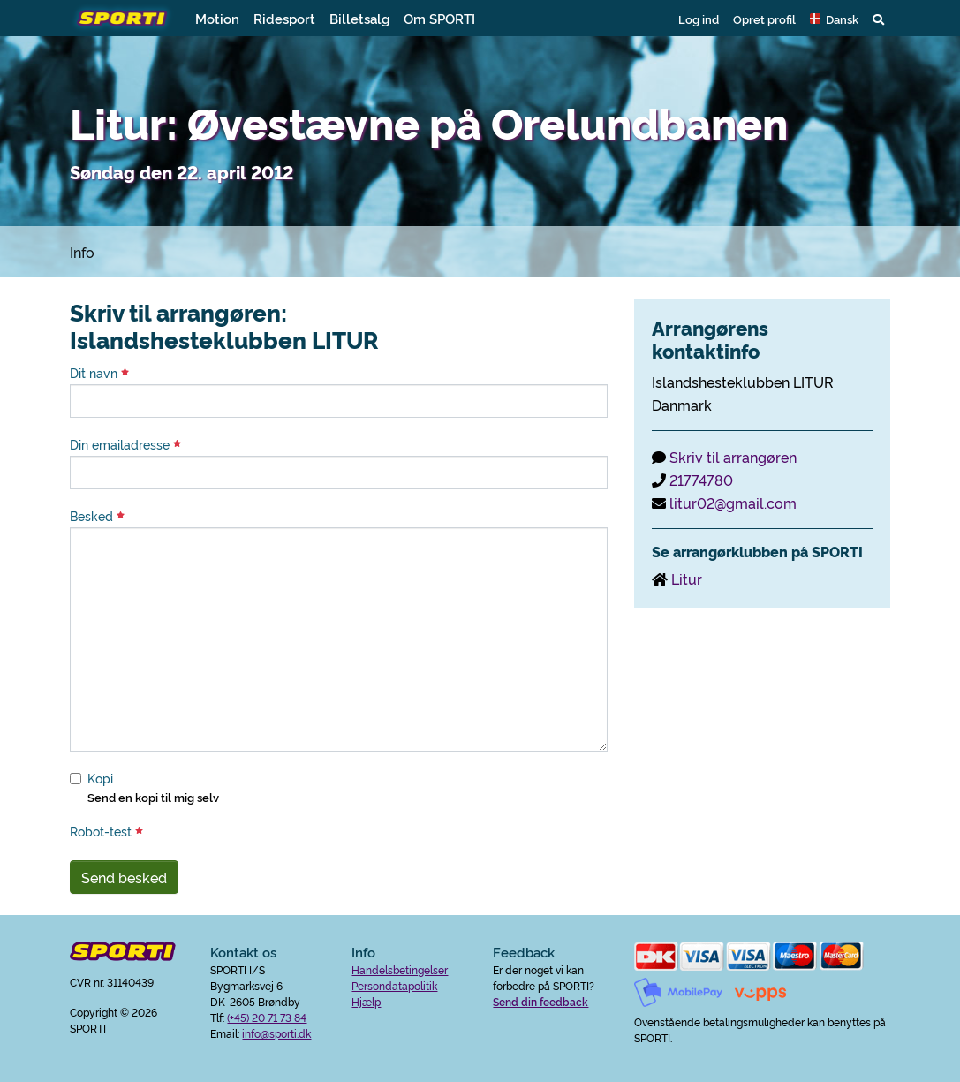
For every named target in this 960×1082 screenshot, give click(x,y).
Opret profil (764, 18)
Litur (686, 578)
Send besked (124, 877)
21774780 (701, 479)
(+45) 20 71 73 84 (266, 1017)
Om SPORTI (439, 18)
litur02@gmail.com (733, 502)
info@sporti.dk (276, 1032)
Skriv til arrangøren (733, 456)
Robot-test (106, 831)
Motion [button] (217, 18)
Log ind (698, 18)
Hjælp (366, 1001)
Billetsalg (359, 18)
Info (82, 251)
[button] (834, 19)
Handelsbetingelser (399, 969)
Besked (97, 516)
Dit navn (99, 373)
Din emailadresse (125, 444)
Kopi (100, 778)
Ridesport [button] (284, 18)
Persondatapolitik (394, 985)
